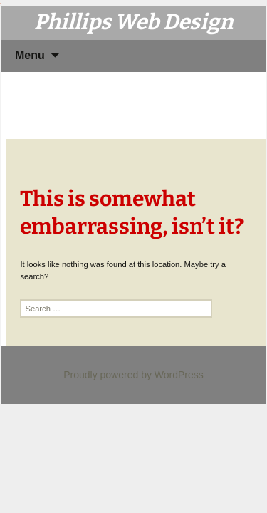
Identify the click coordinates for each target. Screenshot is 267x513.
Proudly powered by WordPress (133, 374)
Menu (30, 55)
